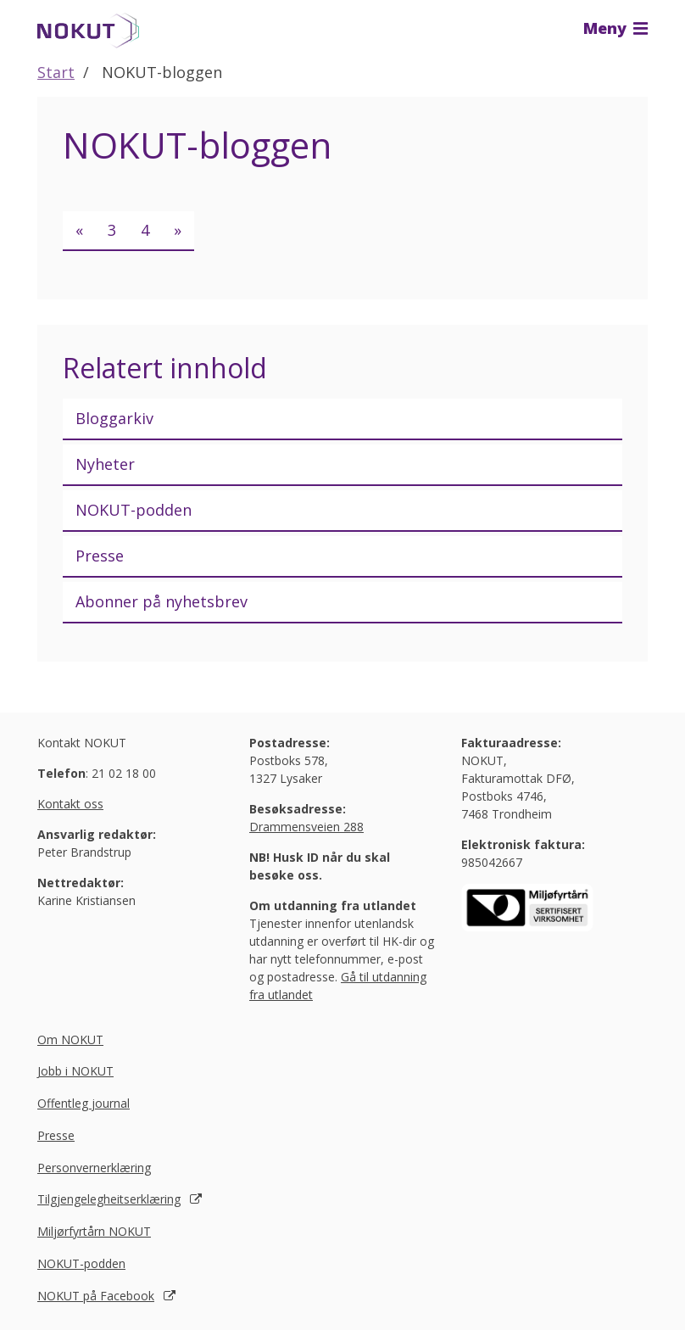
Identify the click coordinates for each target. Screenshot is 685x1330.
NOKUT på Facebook (95, 1296)
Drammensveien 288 (306, 827)
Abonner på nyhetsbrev (161, 601)
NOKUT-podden (133, 510)
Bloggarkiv (114, 418)
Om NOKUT (70, 1039)
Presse (99, 555)
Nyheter (105, 464)
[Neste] (177, 231)
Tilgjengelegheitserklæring (109, 1199)
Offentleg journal (83, 1103)
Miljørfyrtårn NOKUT (94, 1231)
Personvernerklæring (94, 1168)
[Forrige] (79, 231)
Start (56, 72)
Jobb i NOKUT (75, 1071)
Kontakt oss (70, 804)
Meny (615, 28)
